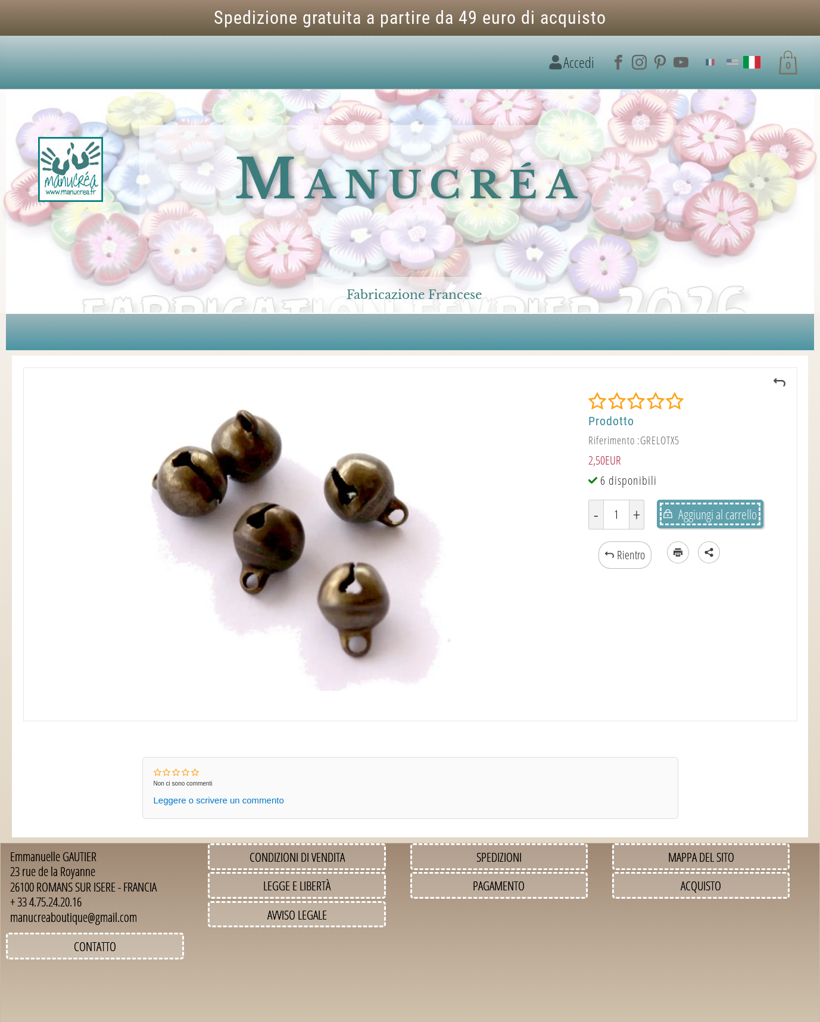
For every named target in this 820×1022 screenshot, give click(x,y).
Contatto (95, 946)
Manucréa (410, 180)
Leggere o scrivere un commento (219, 800)
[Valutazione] (636, 401)
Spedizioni (499, 856)
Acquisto (701, 885)
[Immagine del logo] (70, 170)
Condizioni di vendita (297, 856)
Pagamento (499, 885)
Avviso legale (297, 914)
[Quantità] (616, 514)
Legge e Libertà (297, 885)
